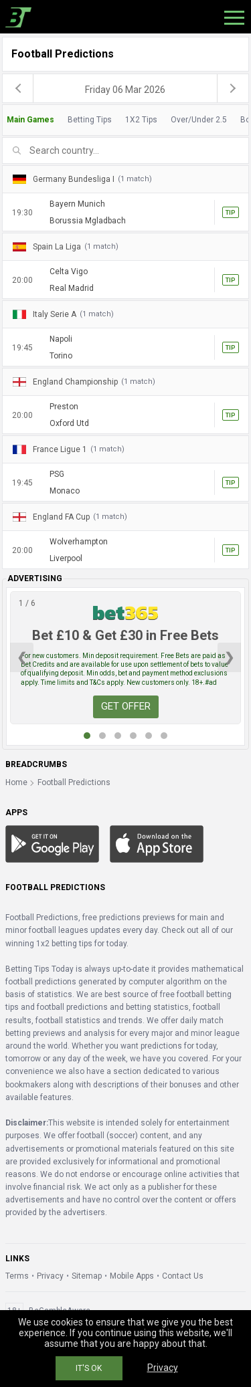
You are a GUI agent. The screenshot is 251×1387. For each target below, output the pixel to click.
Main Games (30, 119)
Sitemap (87, 1276)
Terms (17, 1276)
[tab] (125, 120)
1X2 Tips (141, 119)
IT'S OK (89, 1368)
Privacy (50, 1276)
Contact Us (182, 1276)
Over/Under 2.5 (199, 119)
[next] (233, 88)
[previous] (18, 88)
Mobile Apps (132, 1276)
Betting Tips (90, 119)
